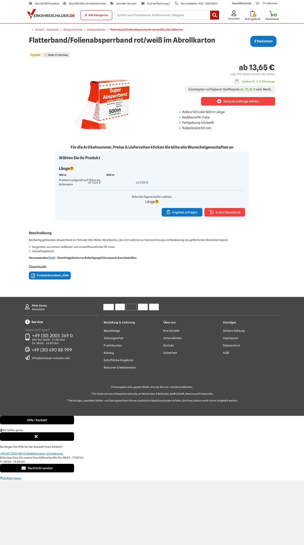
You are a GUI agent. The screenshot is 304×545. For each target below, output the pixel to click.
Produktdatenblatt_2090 (50, 340)
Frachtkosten (113, 410)
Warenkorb (272, 19)
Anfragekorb (252, 19)
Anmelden (38, 374)
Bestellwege (112, 395)
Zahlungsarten (114, 403)
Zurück (39, 29)
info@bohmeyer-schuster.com (51, 422)
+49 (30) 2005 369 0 (52, 400)
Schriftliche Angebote (118, 425)
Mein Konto (39, 370)
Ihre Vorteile (171, 395)
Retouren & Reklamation (120, 432)
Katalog (109, 417)
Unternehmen (172, 403)
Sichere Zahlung (234, 395)
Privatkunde (270, 3)
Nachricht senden (37, 533)
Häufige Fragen (10, 542)
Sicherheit (170, 417)
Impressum (230, 403)
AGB (226, 417)
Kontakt (168, 410)
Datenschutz (231, 410)
